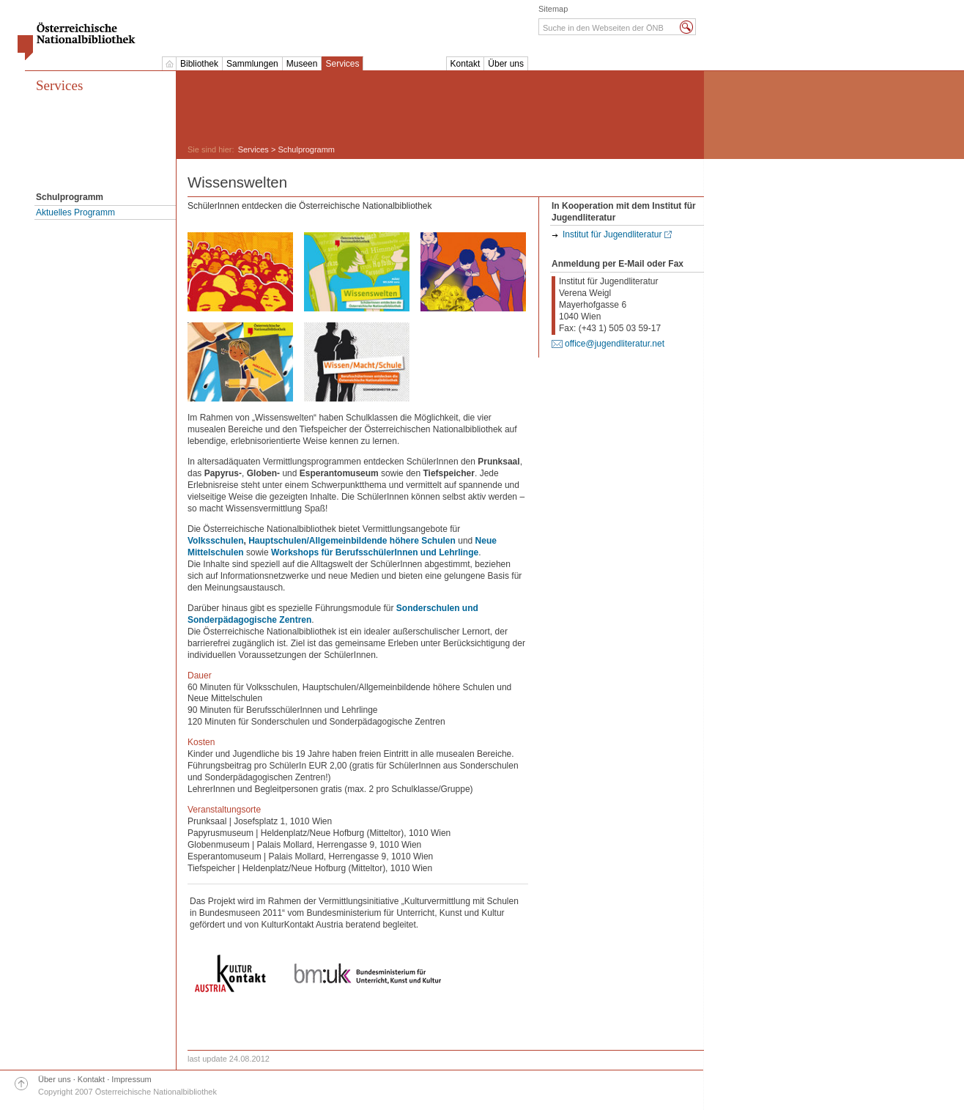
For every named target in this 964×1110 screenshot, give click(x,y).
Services (342, 64)
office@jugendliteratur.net (614, 343)
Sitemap (553, 8)
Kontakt (466, 64)
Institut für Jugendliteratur (612, 234)
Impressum (131, 1079)
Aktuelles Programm (75, 212)
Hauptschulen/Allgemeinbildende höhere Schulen (352, 541)
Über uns (506, 64)
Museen (302, 64)
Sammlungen (252, 64)
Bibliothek (199, 64)
